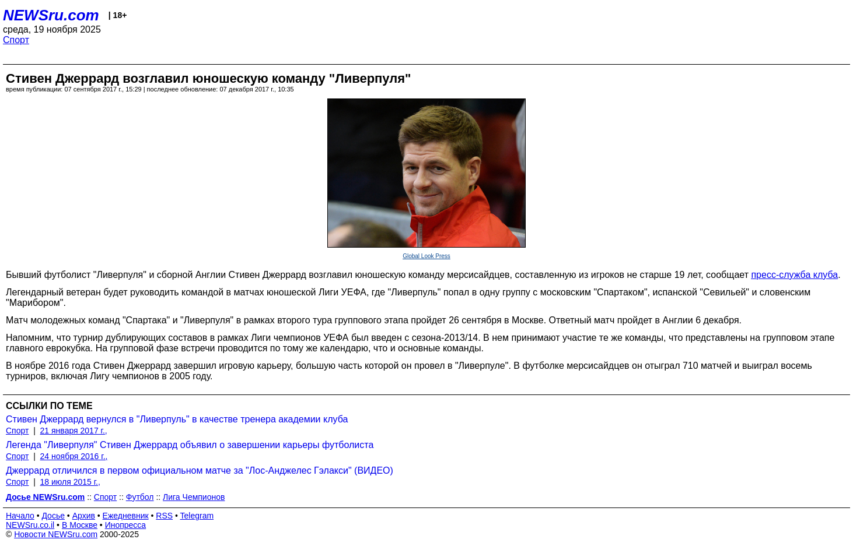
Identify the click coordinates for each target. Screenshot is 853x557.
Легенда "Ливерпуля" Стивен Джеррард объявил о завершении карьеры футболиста (189, 445)
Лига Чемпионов (194, 497)
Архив (83, 515)
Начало (20, 515)
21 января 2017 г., (73, 430)
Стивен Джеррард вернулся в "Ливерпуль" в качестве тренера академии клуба (177, 419)
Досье (53, 515)
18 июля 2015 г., (70, 482)
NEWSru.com (51, 15)
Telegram (197, 515)
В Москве (79, 525)
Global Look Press (426, 256)
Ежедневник (126, 515)
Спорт (16, 40)
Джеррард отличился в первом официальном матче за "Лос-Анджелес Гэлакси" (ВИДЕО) (199, 470)
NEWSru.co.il (30, 525)
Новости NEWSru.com (55, 534)
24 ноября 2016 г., (74, 456)
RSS (164, 515)
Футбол (140, 497)
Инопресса (125, 525)
